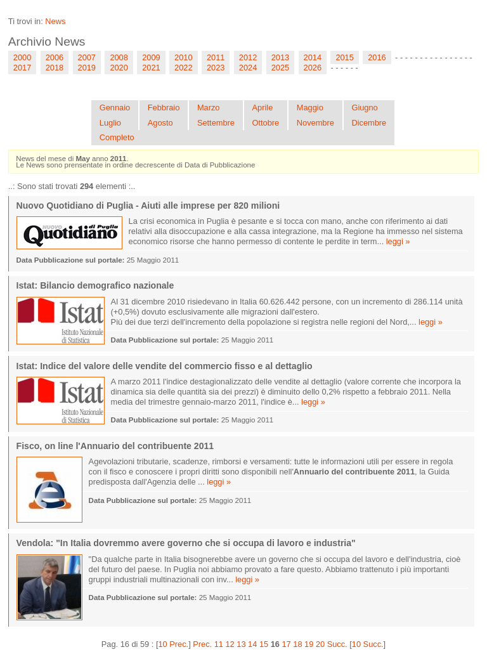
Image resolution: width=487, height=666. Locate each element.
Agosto (160, 122)
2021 (151, 67)
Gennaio (115, 107)
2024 (248, 67)
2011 (215, 57)
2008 (118, 57)
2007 (87, 57)
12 (230, 644)
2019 (87, 67)
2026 (312, 67)
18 (297, 644)
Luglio (110, 122)
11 (218, 644)
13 (241, 644)
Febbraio (164, 107)
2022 (183, 67)
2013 (280, 57)
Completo (117, 137)
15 (263, 644)
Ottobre (266, 122)
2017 (22, 67)
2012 (248, 57)
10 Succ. (368, 644)
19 (308, 644)
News (55, 21)
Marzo (208, 107)
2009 (151, 57)
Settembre (216, 122)
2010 (183, 57)
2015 (344, 57)
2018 (54, 67)
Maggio (310, 107)
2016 (377, 57)
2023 (215, 67)
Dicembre (368, 122)
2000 (22, 57)
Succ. (337, 644)
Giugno (364, 107)
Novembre (315, 122)
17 (286, 644)
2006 (54, 57)
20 (320, 644)
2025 (280, 67)
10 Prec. (173, 644)
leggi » (398, 241)
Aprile (262, 107)
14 (252, 644)
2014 (312, 57)
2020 (118, 67)
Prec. (202, 644)
